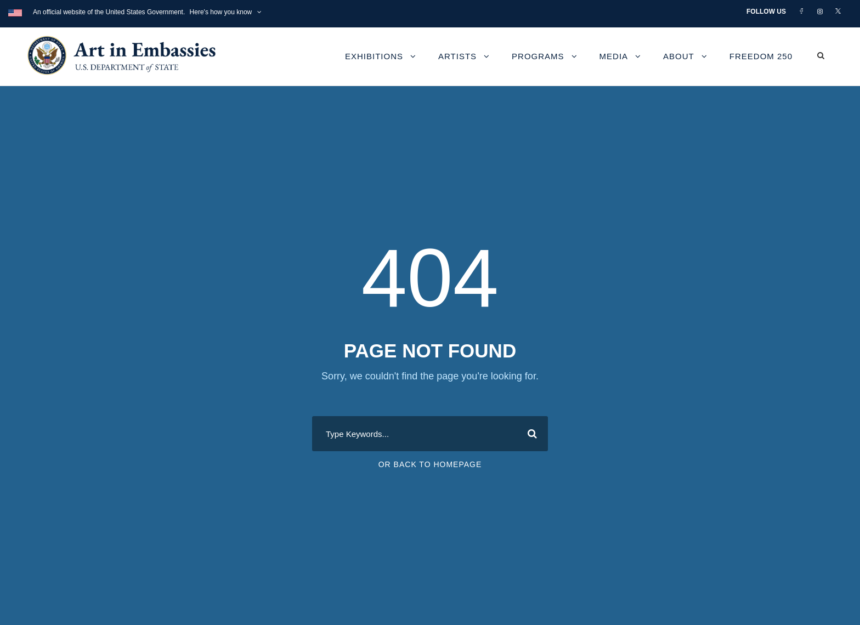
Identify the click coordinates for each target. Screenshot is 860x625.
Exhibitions (374, 56)
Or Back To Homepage (430, 464)
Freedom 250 (761, 56)
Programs (538, 56)
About (678, 56)
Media (614, 56)
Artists (457, 56)
